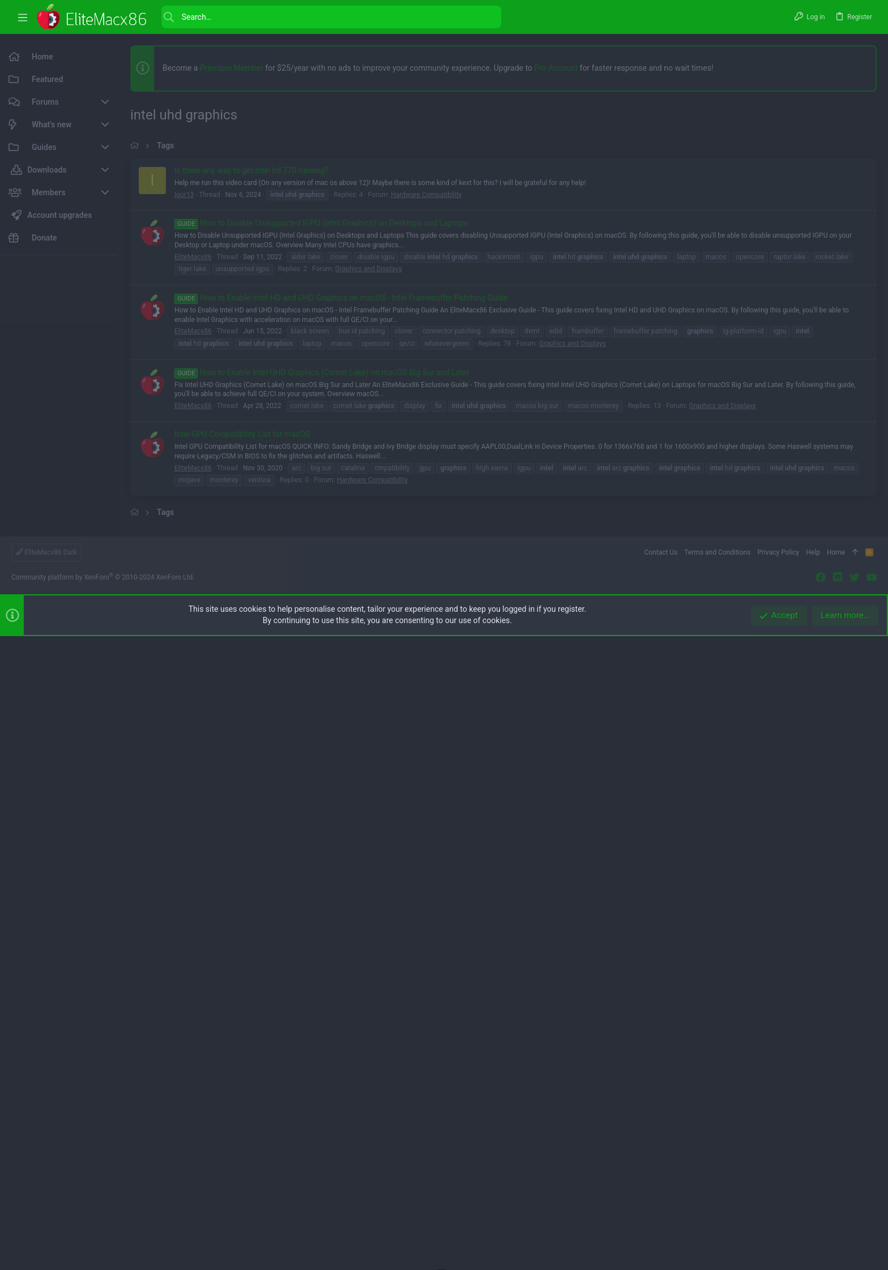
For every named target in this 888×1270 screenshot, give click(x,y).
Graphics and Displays (368, 586)
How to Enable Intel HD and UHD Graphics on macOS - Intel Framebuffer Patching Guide (341, 614)
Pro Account (556, 67)
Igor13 (184, 512)
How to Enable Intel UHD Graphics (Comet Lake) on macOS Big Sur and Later (321, 689)
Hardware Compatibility (426, 512)
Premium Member (231, 67)
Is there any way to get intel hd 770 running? (251, 487)
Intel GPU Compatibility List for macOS (242, 751)
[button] (22, 17)
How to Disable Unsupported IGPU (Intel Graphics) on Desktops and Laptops (321, 539)
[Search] (331, 17)
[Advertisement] (58, 433)
